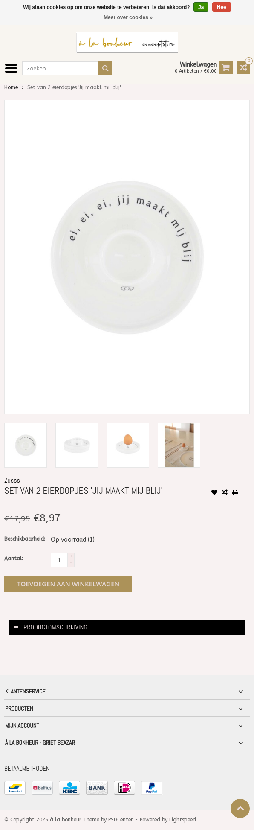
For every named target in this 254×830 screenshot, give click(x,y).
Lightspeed (182, 820)
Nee (221, 7)
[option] (25, 445)
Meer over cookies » (128, 17)
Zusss (12, 480)
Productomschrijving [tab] (50, 627)
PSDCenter (120, 820)
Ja (201, 7)
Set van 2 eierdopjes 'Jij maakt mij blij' (74, 87)
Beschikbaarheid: (24, 539)
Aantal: (13, 559)
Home (11, 87)
